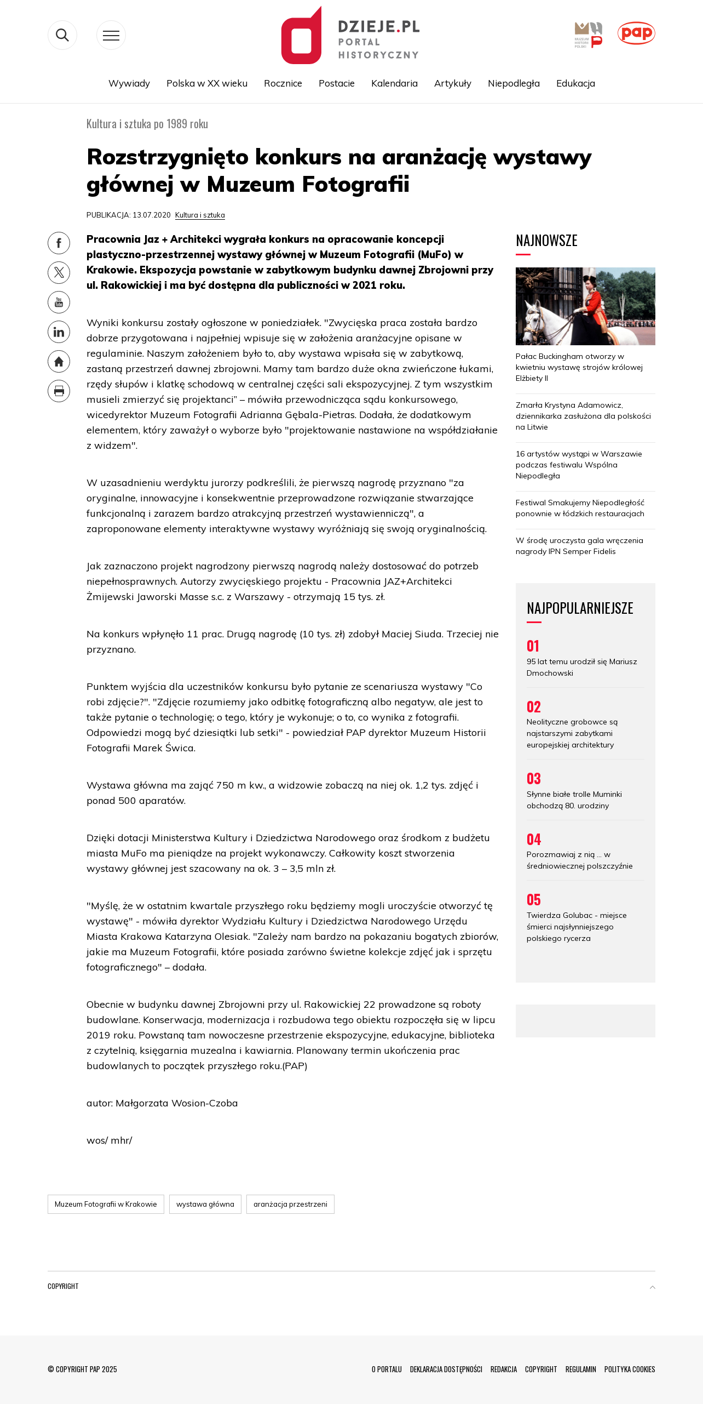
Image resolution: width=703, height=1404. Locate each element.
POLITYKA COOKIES (629, 1368)
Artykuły (452, 83)
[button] (652, 1288)
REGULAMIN (581, 1368)
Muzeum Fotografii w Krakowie (106, 1204)
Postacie (337, 83)
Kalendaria (394, 83)
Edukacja (575, 83)
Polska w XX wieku (206, 83)
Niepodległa (514, 83)
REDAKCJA (504, 1368)
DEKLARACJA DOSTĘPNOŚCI (446, 1368)
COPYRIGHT (541, 1368)
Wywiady (129, 83)
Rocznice (283, 83)
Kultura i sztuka (200, 214)
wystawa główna (205, 1204)
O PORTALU (387, 1368)
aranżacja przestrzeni (290, 1204)
